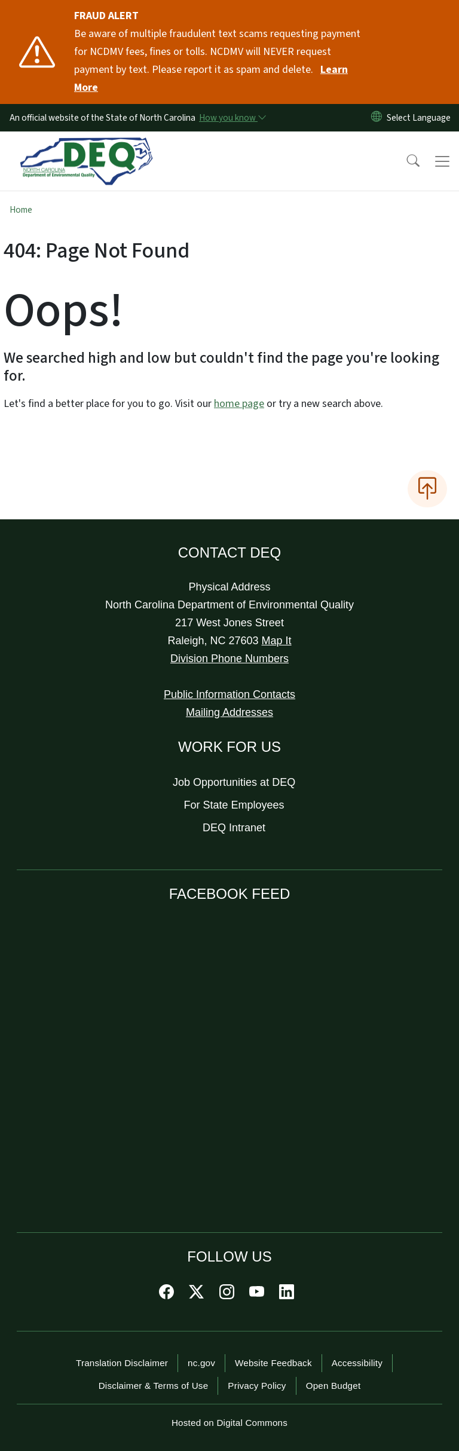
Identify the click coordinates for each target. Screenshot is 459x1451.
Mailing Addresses (229, 712)
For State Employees (234, 805)
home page (239, 403)
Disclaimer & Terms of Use (154, 1385)
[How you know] (232, 118)
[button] (405, 161)
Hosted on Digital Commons (229, 1423)
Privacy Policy (257, 1385)
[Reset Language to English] (376, 118)
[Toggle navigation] (442, 161)
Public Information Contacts (229, 694)
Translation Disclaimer (122, 1363)
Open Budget (333, 1385)
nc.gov (201, 1363)
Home (21, 209)
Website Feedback (273, 1363)
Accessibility (357, 1363)
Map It (277, 641)
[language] (421, 118)
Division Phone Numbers (229, 659)
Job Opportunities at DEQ (234, 782)
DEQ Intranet (234, 828)
